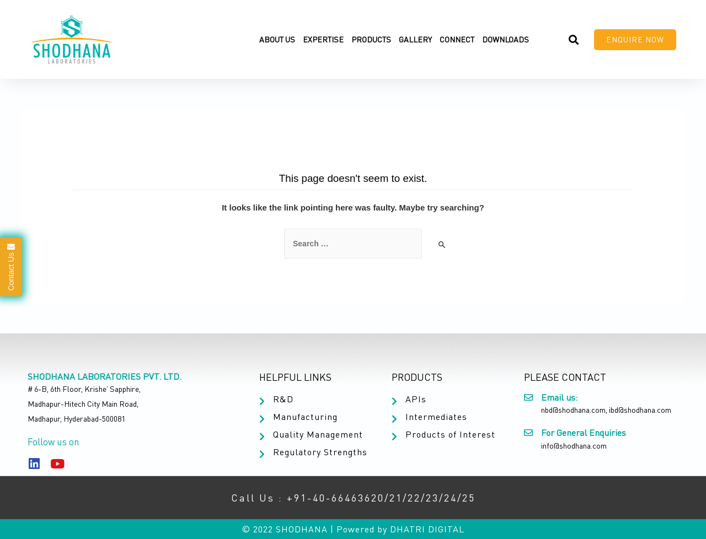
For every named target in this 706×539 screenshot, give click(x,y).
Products (371, 39)
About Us (277, 39)
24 (450, 498)
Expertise (323, 39)
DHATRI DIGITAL (427, 529)
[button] (635, 39)
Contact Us (11, 266)
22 (414, 498)
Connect (457, 39)
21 (396, 498)
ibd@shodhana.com (640, 409)
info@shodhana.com (574, 445)
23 (432, 498)
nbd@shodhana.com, (574, 409)
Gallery (415, 39)
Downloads (505, 39)
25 (468, 498)
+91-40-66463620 (335, 498)
